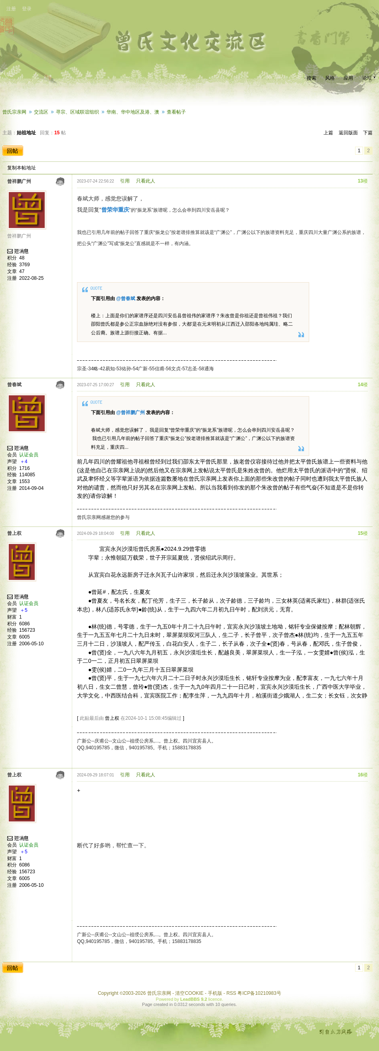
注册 (11, 9)
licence (215, 999)
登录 (27, 9)
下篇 (368, 133)
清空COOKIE (189, 993)
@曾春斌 (125, 298)
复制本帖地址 (21, 168)
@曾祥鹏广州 (130, 412)
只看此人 (145, 181)
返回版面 (348, 133)
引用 (125, 181)
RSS (231, 993)
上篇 (328, 133)
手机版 (215, 993)
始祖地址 (26, 133)
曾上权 (112, 718)
